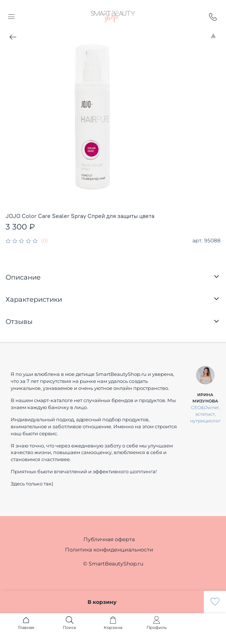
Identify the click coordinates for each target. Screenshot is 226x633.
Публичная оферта (109, 539)
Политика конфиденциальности (109, 549)
